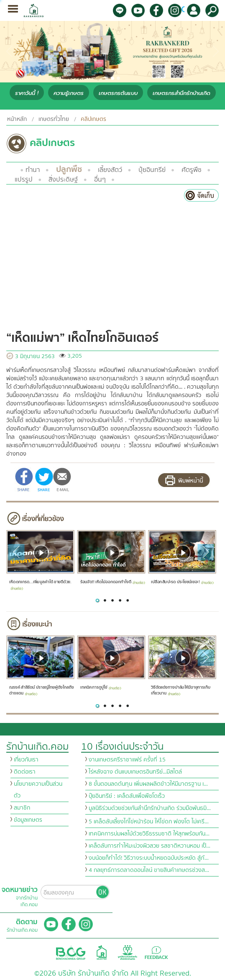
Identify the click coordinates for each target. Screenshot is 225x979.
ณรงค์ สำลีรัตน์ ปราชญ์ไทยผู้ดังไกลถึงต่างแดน (41, 690)
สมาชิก (22, 807)
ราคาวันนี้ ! (26, 93)
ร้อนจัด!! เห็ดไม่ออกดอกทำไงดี (112, 582)
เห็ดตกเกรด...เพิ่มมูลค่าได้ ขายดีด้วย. (40, 584)
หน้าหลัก (17, 119)
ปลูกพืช (69, 169)
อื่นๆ (100, 179)
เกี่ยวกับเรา (26, 759)
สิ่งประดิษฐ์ (63, 179)
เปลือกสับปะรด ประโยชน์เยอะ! (182, 582)
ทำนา (33, 169)
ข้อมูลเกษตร (28, 820)
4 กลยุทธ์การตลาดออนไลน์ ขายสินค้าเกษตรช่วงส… (149, 870)
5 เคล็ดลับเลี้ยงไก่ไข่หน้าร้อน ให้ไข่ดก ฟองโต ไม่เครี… (149, 821)
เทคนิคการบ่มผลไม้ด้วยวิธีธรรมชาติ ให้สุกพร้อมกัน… (149, 833)
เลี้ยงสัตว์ (110, 169)
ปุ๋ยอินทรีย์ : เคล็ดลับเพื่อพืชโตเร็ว (127, 796)
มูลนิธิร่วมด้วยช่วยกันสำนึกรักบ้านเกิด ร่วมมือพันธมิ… (150, 808)
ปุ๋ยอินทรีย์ (152, 169)
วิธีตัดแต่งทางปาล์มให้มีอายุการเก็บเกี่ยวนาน (180, 690)
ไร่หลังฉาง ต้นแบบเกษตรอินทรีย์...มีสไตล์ (135, 772)
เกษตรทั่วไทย (53, 119)
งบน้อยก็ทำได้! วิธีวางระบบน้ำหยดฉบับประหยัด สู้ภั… (149, 858)
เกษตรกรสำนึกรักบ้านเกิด (181, 93)
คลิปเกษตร (93, 119)
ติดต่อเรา (25, 772)
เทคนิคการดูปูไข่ (100, 687)
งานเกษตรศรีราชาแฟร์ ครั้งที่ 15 (127, 759)
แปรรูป (24, 179)
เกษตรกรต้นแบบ (118, 93)
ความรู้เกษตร (69, 93)
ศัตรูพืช (192, 169)
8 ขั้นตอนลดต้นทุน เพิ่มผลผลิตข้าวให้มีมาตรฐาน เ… (148, 784)
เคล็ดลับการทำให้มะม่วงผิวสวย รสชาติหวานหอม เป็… (149, 846)
